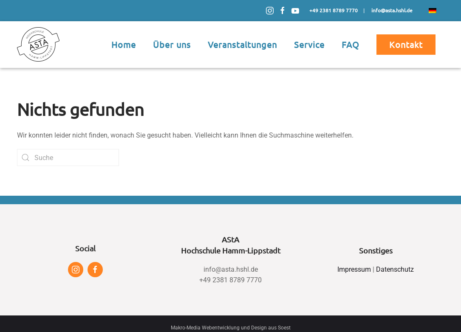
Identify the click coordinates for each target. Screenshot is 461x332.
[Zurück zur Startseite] (38, 44)
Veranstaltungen (242, 44)
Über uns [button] (172, 44)
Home (123, 44)
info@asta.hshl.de (231, 269)
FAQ (350, 44)
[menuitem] (432, 11)
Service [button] (309, 44)
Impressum (354, 269)
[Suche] (68, 157)
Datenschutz (395, 269)
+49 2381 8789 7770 (230, 280)
